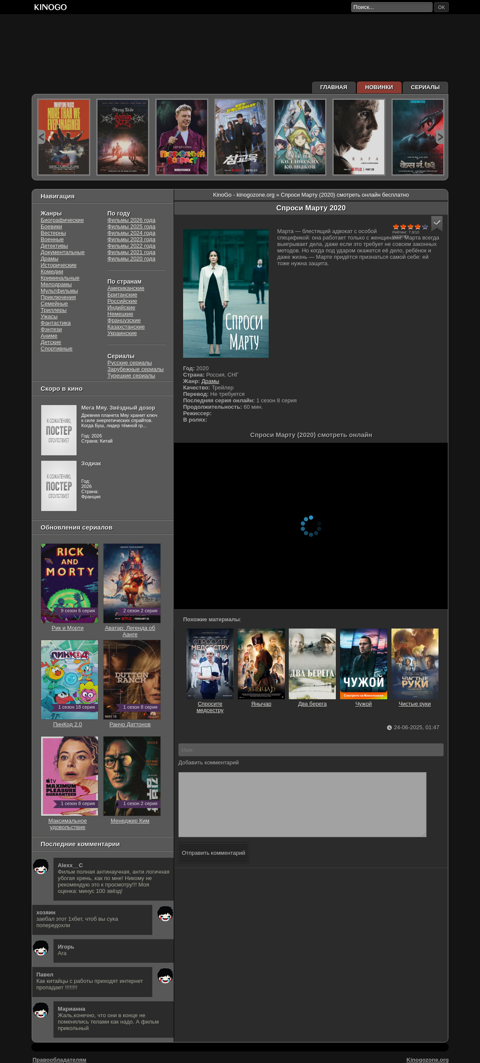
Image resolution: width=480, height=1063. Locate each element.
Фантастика (56, 323)
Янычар (261, 700)
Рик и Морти (69, 624)
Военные (52, 239)
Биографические (62, 220)
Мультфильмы (59, 290)
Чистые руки (415, 700)
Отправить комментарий (213, 865)
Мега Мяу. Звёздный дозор (118, 407)
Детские (51, 342)
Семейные (54, 303)
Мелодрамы (56, 284)
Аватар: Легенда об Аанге (132, 628)
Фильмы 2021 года (131, 252)
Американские (125, 288)
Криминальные (60, 278)
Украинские (122, 333)
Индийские (121, 307)
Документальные (63, 252)
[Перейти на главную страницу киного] (191, 7)
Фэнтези (51, 329)
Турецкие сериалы (131, 375)
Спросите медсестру (210, 703)
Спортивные (56, 348)
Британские (122, 294)
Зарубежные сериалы (135, 369)
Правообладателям (59, 1060)
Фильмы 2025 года (131, 226)
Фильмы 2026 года (131, 220)
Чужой (363, 700)
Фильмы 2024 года (131, 233)
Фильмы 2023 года (131, 239)
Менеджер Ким (132, 817)
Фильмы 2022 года (131, 246)
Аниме (49, 335)
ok (441, 7)
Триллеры (54, 310)
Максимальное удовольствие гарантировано (69, 824)
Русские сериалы (129, 362)
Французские (124, 320)
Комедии (52, 271)
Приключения (58, 297)
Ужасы (49, 316)
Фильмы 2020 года (131, 258)
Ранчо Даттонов (132, 721)
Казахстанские (126, 326)
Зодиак (91, 463)
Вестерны (53, 233)
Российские (122, 301)
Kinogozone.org (427, 1060)
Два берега (312, 700)
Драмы (210, 381)
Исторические (59, 265)
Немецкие (120, 314)
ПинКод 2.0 (69, 721)
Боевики (51, 226)
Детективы (54, 246)
